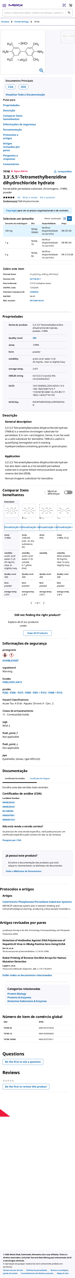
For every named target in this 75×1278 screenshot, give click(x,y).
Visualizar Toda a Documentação (25, 94)
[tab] (8, 21)
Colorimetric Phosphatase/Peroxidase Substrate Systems (37, 901)
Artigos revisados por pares (11, 147)
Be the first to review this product (27, 1087)
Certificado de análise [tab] (15, 778)
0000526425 (8, 802)
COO (23, 87)
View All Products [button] (37, 633)
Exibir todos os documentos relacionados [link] (27, 975)
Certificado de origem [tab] (40, 778)
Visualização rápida (15, 527)
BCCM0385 (7, 811)
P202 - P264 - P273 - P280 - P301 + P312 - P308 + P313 (32, 692)
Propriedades (11, 105)
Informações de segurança (19, 124)
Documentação (12, 129)
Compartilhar (63, 171)
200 (34, 337)
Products (5, 21)
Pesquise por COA (11, 840)
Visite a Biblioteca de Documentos (23, 871)
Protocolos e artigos (10, 136)
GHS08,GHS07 (10, 660)
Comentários (11, 164)
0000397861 (8, 815)
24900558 (34, 292)
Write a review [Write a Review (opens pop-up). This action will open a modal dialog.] (30, 197)
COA (10, 87)
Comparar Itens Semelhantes (12, 117)
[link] (13, 1270)
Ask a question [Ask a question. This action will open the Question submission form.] (47, 197)
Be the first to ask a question (23, 1061)
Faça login (11, 210)
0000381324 (8, 819)
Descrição (9, 110)
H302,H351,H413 (12, 682)
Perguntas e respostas (10, 157)
